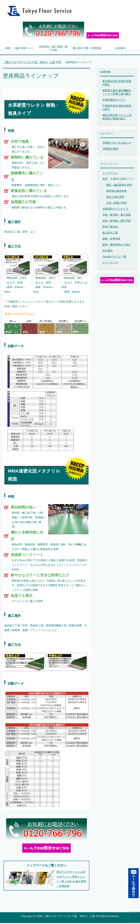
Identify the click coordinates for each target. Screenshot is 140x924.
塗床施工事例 (110, 149)
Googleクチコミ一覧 (114, 257)
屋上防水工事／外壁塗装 (87, 49)
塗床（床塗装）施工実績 (116, 215)
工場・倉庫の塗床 (116, 203)
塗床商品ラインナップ (115, 209)
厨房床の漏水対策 (116, 191)
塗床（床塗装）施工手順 (116, 221)
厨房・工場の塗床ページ (19, 49)
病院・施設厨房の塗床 (119, 186)
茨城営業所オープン (114, 100)
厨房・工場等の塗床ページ (117, 180)
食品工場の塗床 (115, 197)
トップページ (110, 174)
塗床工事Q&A (110, 227)
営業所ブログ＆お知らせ (117, 143)
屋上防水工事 (110, 233)
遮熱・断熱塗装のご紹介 (116, 245)
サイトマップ (110, 263)
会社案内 (120, 49)
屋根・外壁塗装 (111, 239)
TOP (32, 63)
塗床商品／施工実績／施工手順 (53, 49)
